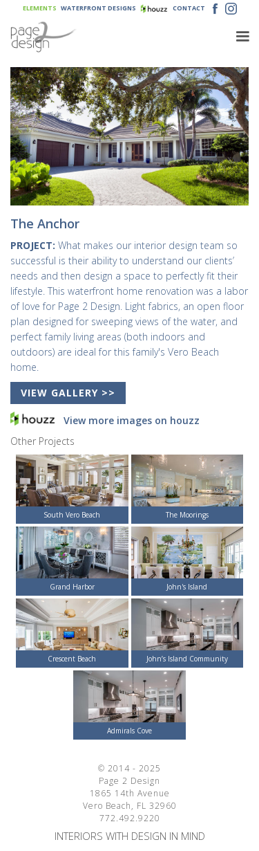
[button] (242, 36)
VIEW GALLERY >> (68, 392)
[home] (117, 37)
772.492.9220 (129, 818)
